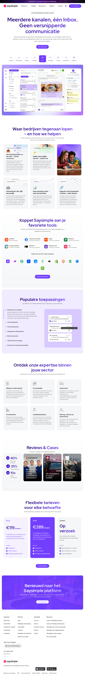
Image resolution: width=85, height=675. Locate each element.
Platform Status (36, 673)
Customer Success (39, 627)
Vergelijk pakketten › (42, 566)
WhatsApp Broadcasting (24, 623)
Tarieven (33, 6)
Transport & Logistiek (9, 627)
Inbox (19, 620)
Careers (36, 623)
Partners (36, 630)
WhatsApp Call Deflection (24, 633)
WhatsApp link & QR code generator (56, 627)
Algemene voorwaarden (9, 673)
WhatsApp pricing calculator (54, 633)
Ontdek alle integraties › (42, 276)
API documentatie (51, 636)
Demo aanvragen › (75, 6)
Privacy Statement (25, 673)
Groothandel (7, 630)
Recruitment (7, 623)
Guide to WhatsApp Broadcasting (55, 623)
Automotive (7, 620)
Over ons (36, 620)
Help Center (45, 673)
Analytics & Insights (23, 636)
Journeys (20, 630)
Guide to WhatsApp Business (54, 620)
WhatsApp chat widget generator (55, 630)
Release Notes (52, 673)
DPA (18, 673)
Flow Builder (21, 627)
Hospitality (7, 633)
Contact (60, 6)
